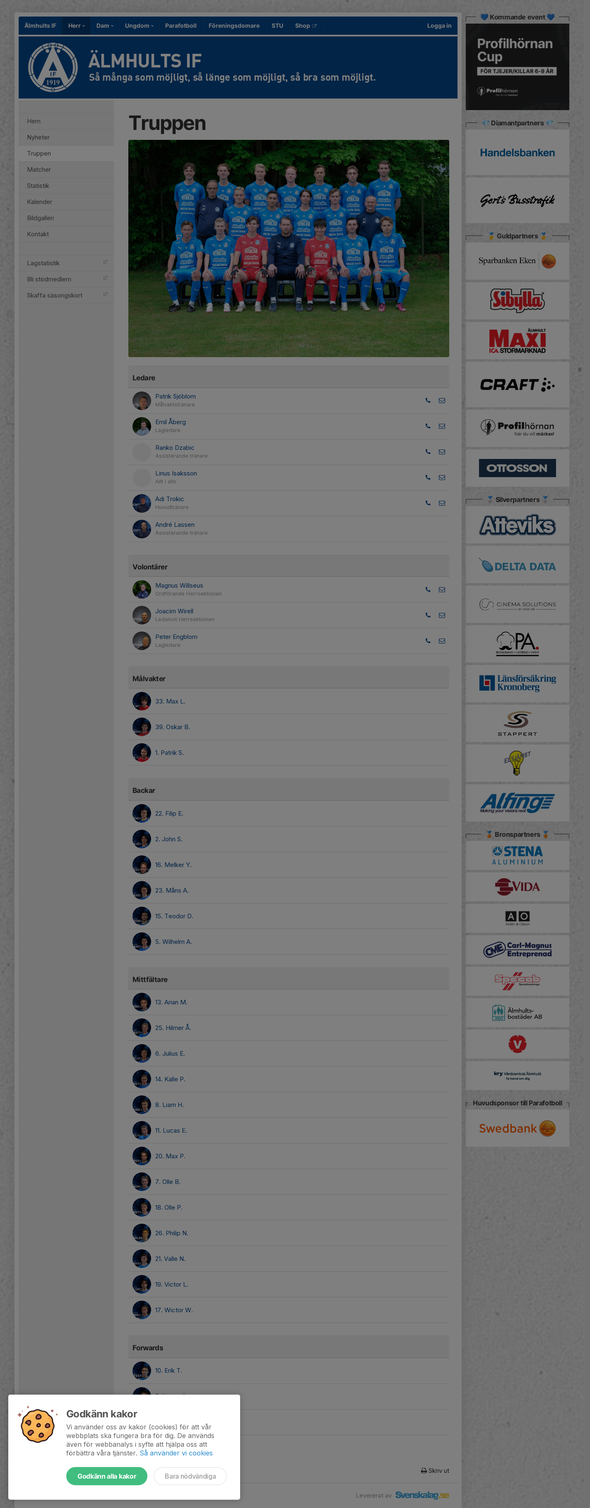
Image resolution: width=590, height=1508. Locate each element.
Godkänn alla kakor (106, 1476)
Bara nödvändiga (190, 1476)
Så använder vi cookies (176, 1453)
